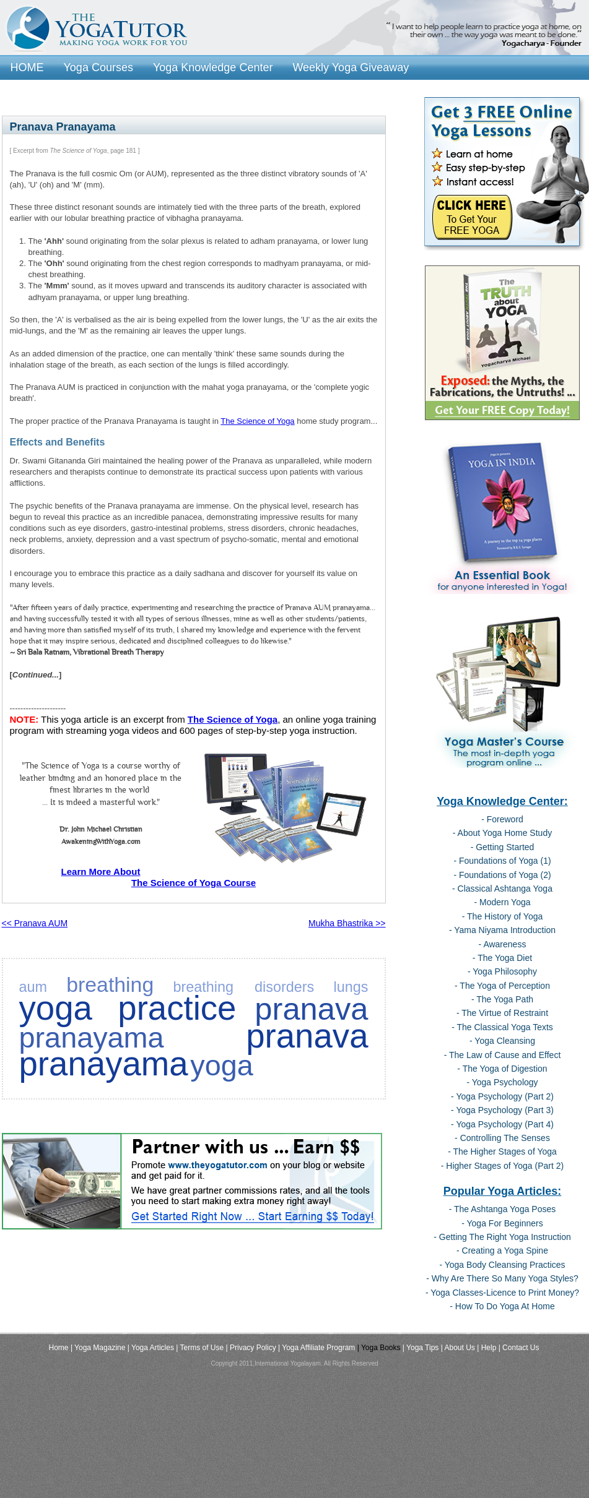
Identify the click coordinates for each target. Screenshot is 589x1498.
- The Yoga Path (502, 999)
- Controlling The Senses (502, 1138)
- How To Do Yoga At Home (502, 1306)
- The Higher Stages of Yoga (502, 1151)
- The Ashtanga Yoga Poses (502, 1209)
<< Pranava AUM (35, 923)
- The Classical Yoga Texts (502, 1027)
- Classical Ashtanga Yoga (502, 888)
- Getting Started (502, 847)
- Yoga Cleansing (502, 1041)
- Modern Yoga (502, 902)
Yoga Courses (98, 67)
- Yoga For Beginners (502, 1223)
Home (59, 1347)
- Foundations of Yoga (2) (502, 875)
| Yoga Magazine (98, 1347)
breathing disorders (243, 987)
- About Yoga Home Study (502, 833)
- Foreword (502, 819)
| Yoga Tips (421, 1347)
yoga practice (128, 1008)
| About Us (458, 1347)
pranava (311, 1009)
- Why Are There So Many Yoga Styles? (502, 1278)
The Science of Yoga (257, 421)
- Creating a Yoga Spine (502, 1250)
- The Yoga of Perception (502, 986)
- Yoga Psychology (502, 1082)
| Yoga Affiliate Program (316, 1347)
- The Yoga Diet (502, 958)
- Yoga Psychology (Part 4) (502, 1124)
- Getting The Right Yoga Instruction (502, 1237)
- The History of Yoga (502, 916)
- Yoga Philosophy (502, 971)
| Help (486, 1347)
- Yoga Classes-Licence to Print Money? (502, 1293)
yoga (221, 1065)
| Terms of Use (200, 1347)
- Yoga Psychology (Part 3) (502, 1110)
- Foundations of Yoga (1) (502, 861)
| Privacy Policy (251, 1347)
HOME (27, 67)
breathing (110, 984)
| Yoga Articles (151, 1347)
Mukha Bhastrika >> (347, 923)
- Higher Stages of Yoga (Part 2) (502, 1166)
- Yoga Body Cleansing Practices (502, 1265)
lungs (351, 987)
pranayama (91, 1038)
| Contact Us (519, 1347)
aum (33, 987)
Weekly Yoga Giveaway (350, 67)
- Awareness (502, 944)
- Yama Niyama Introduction (502, 930)
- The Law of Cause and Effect (502, 1055)
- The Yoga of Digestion (502, 1069)
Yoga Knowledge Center (213, 67)
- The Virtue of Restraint (502, 1013)
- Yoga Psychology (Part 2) (502, 1096)
